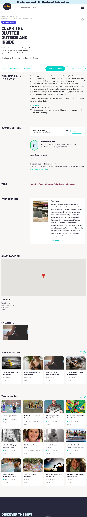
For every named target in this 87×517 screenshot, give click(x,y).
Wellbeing (33, 184)
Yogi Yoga (55, 201)
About (3, 69)
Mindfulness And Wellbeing (54, 184)
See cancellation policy (38, 169)
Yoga (41, 184)
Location (27, 69)
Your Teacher (15, 69)
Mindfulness (70, 184)
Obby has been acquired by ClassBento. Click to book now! (43, 1)
